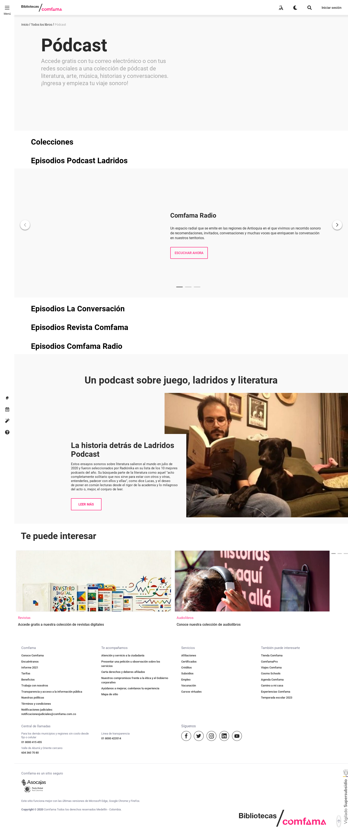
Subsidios (187, 563)
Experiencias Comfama (275, 581)
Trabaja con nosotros (34, 575)
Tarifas (25, 563)
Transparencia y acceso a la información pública (51, 581)
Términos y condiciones (36, 593)
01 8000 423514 (111, 628)
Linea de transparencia (115, 623)
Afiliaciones (188, 545)
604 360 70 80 (30, 642)
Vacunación (188, 575)
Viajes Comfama (271, 557)
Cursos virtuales (191, 581)
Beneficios (28, 569)
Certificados (189, 551)
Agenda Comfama (272, 569)
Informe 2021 (29, 557)
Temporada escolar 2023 (276, 587)
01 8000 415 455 (31, 632)
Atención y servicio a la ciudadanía (122, 545)
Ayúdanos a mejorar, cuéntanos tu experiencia (130, 578)
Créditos (186, 557)
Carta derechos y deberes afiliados (123, 562)
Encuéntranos (30, 551)
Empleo (185, 569)
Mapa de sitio (109, 584)
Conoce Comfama (32, 545)
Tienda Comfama (272, 545)
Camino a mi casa (272, 575)
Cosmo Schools (271, 563)
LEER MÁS (86, 394)
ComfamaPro (269, 551)
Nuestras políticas (32, 587)
